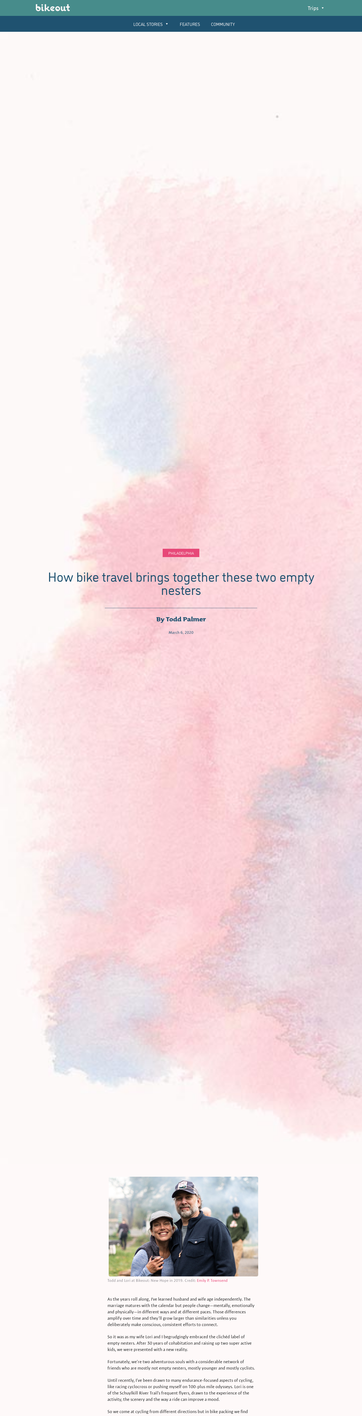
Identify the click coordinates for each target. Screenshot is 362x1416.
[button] (316, 8)
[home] (52, 8)
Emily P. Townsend (212, 1280)
